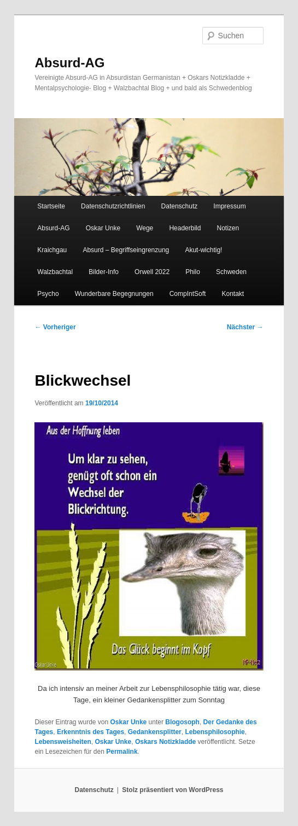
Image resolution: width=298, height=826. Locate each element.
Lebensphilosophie (214, 732)
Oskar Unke (103, 228)
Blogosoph (182, 722)
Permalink (121, 751)
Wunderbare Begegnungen (114, 294)
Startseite (51, 206)
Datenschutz (179, 206)
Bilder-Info (104, 272)
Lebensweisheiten (62, 742)
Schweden (231, 272)
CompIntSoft (188, 294)
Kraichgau (52, 250)
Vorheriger (54, 327)
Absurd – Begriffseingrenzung (126, 250)
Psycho (48, 294)
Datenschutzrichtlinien (113, 206)
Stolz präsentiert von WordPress (172, 790)
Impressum (229, 206)
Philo (192, 272)
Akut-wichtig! (203, 250)
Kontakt (233, 294)
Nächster (245, 327)
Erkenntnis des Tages (90, 732)
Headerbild (185, 228)
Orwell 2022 (152, 272)
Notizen (228, 228)
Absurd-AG (69, 62)
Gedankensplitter (155, 732)
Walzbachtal (55, 272)
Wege (144, 228)
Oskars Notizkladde (165, 742)
